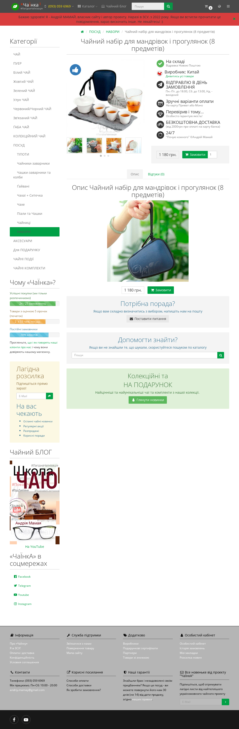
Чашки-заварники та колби (32, 174)
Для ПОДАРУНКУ (26, 250)
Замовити (195, 154)
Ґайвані (21, 186)
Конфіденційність (22, 658)
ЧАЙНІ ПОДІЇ (23, 259)
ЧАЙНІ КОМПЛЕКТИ (29, 268)
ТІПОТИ (21, 154)
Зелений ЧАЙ (24, 90)
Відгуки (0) (156, 174)
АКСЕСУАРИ (22, 241)
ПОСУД (19, 145)
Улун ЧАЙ (21, 99)
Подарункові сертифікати (140, 648)
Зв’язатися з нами (79, 644)
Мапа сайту (74, 653)
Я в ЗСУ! (15, 648)
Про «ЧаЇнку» (19, 644)
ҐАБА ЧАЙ (21, 127)
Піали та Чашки (27, 213)
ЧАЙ (16, 54)
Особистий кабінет (193, 644)
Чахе (19, 204)
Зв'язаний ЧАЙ (25, 118)
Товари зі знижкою (136, 658)
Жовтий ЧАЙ (23, 81)
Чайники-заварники (31, 163)
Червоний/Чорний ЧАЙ (32, 109)
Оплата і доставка (22, 653)
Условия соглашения (24, 662)
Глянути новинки (147, 400)
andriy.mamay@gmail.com (27, 690)
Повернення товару (80, 648)
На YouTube (34, 546)
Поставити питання (147, 318)
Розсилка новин (191, 658)
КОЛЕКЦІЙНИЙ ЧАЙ (29, 136)
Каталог (87, 6)
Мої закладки (189, 653)
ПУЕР (17, 63)
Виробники (131, 644)
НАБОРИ (22, 231)
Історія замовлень (192, 648)
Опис (135, 174)
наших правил (142, 699)
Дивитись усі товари (180, 76)
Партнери (130, 653)
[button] (208, 6)
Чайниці (22, 222)
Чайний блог (114, 6)
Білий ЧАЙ (21, 72)
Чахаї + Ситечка (28, 195)
